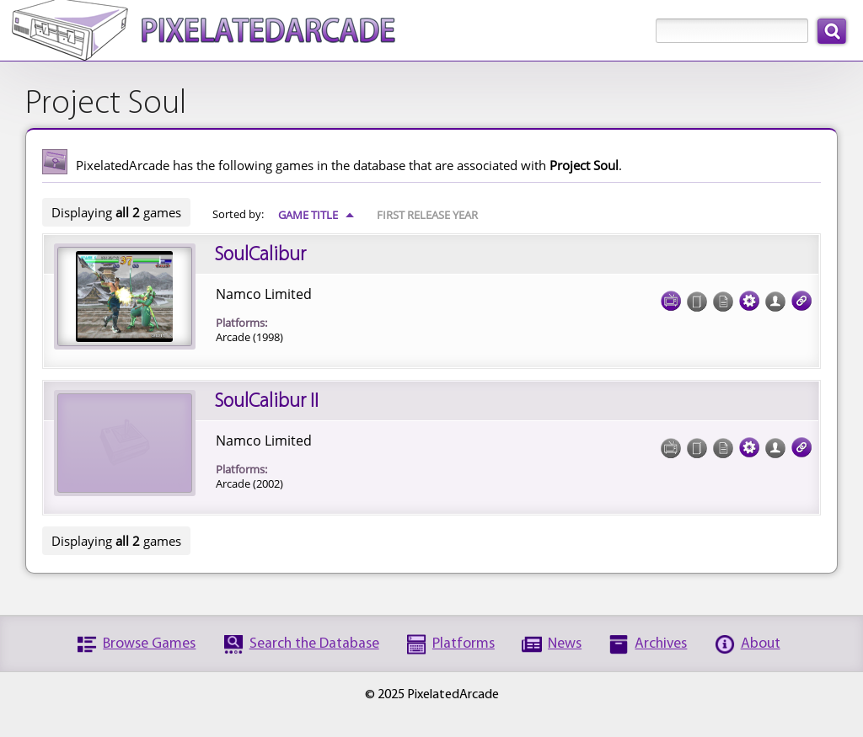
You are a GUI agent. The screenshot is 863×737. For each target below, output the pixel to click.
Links (801, 296)
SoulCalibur (260, 255)
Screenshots (671, 296)
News (565, 644)
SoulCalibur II (266, 402)
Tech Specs (749, 296)
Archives (661, 644)
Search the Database (314, 644)
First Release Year (427, 214)
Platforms (463, 644)
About (760, 644)
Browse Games (149, 644)
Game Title (316, 214)
